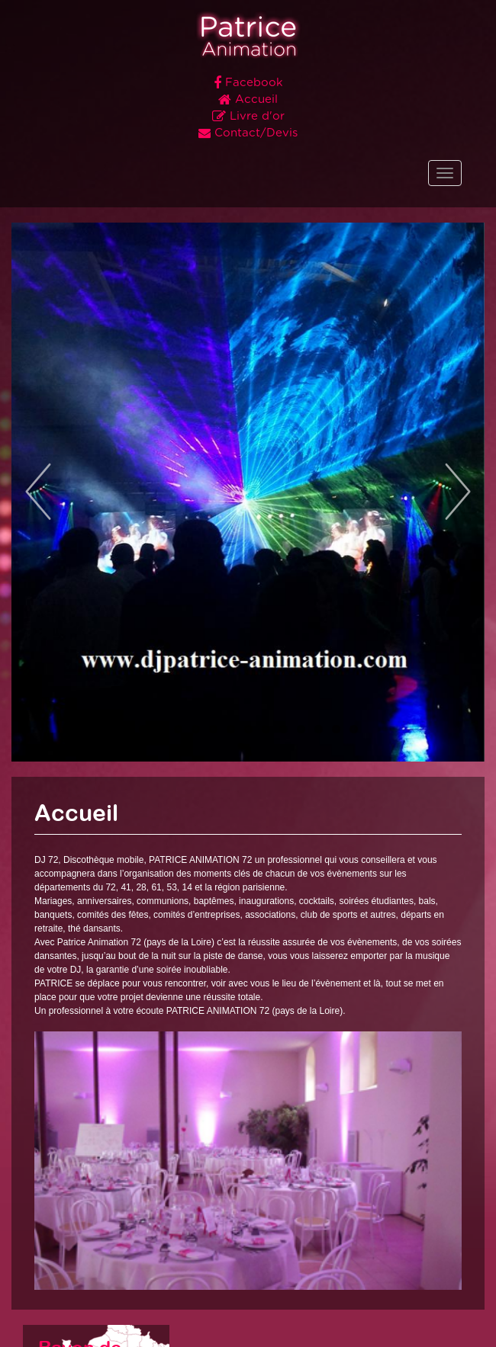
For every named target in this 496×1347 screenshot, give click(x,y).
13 (353, 729)
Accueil (248, 99)
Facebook (248, 83)
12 (336, 729)
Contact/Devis (248, 133)
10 (301, 729)
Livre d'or (248, 116)
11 (318, 729)
